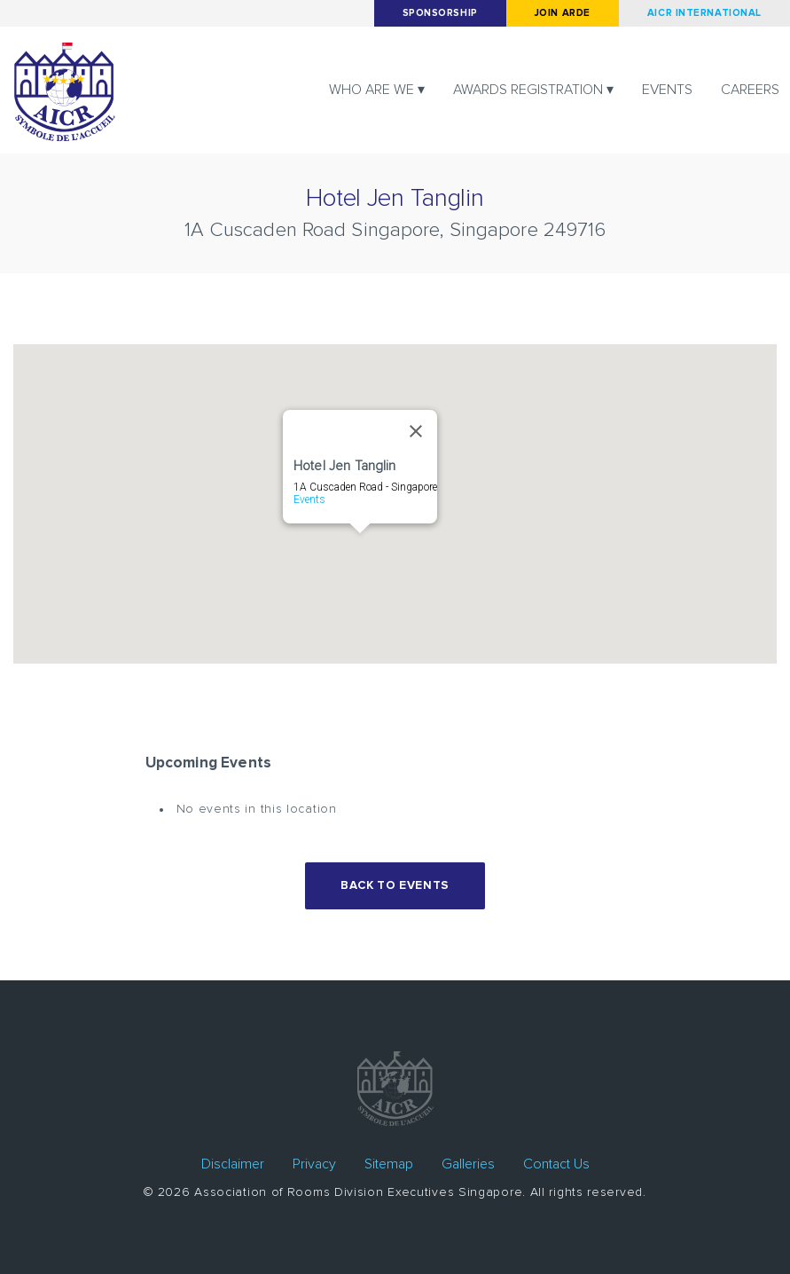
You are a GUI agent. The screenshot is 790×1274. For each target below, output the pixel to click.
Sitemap (388, 1164)
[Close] (416, 431)
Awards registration (528, 90)
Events (667, 90)
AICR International (704, 13)
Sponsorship (440, 13)
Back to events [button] (395, 886)
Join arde (563, 13)
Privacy (314, 1164)
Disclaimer (232, 1164)
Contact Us (556, 1164)
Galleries (468, 1164)
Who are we (371, 90)
